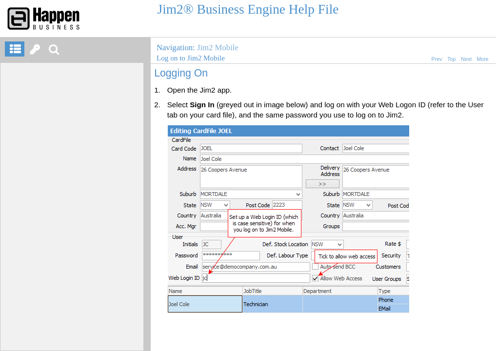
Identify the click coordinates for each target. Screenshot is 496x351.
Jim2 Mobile (217, 47)
